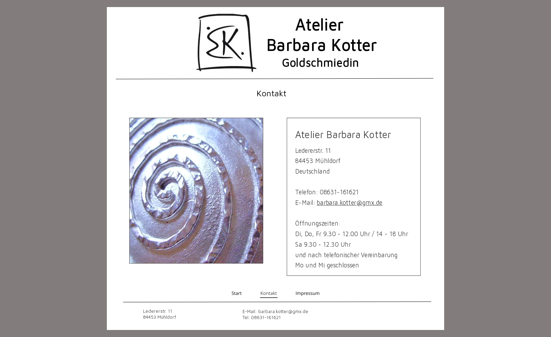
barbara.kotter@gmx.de (349, 202)
